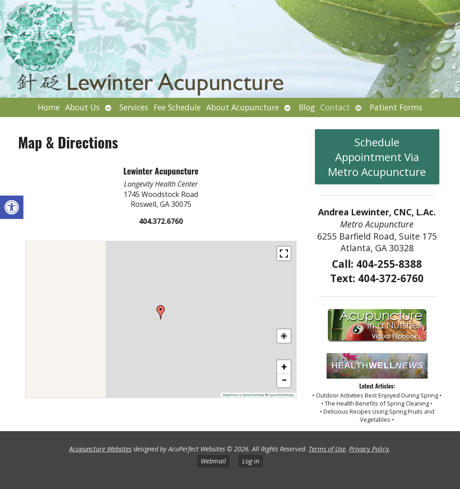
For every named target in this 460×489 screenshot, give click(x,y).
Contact (335, 107)
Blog (307, 107)
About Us (82, 107)
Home (49, 107)
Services (133, 107)
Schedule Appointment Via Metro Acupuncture (377, 157)
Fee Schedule (177, 107)
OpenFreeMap (253, 395)
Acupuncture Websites (100, 449)
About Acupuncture (242, 107)
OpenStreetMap (281, 395)
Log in (250, 461)
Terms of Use (327, 449)
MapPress (231, 395)
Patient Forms (396, 107)
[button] (11, 207)
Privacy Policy (369, 449)
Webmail (213, 461)
